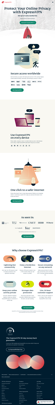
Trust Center (21, 395)
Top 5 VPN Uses (40, 398)
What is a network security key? (14, 374)
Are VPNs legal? (23, 374)
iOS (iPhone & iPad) (5, 388)
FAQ (37, 385)
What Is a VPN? (39, 393)
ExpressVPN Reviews (23, 400)
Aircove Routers (22, 385)
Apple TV (3, 395)
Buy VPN (38, 388)
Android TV (4, 398)
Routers (3, 393)
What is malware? (4, 374)
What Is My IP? (39, 395)
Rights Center (21, 397)
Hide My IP (39, 397)
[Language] (53, 2)
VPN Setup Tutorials (40, 383)
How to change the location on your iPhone (34, 374)
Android (3, 390)
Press (20, 403)
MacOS (3, 385)
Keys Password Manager (23, 383)
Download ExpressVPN (6, 383)
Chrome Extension (5, 400)
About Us (21, 393)
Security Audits (22, 398)
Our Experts (21, 402)
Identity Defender (22, 388)
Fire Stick (3, 397)
